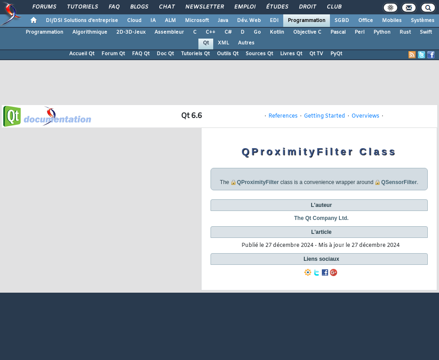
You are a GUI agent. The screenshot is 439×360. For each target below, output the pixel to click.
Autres (246, 43)
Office (365, 21)
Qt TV (316, 54)
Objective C (307, 32)
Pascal (338, 32)
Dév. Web (249, 21)
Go (257, 32)
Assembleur (169, 32)
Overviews (365, 116)
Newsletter (204, 7)
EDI (274, 21)
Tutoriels (82, 7)
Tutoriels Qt (195, 54)
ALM (170, 21)
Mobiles (392, 21)
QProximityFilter (258, 182)
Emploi (244, 7)
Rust (405, 32)
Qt (206, 43)
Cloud (134, 21)
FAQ (113, 7)
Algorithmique (89, 32)
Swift (426, 32)
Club (333, 7)
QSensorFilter (399, 182)
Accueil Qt (81, 54)
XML (223, 43)
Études (277, 7)
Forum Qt (113, 54)
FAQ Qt (140, 54)
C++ (210, 32)
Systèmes (423, 21)
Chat (166, 7)
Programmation (306, 21)
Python (382, 32)
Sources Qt (259, 54)
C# (228, 32)
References (283, 116)
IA (153, 21)
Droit (307, 7)
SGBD (341, 21)
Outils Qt (227, 54)
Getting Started (324, 116)
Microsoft (197, 21)
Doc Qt (165, 54)
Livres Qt (291, 54)
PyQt (336, 54)
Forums (44, 7)
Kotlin (277, 32)
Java (223, 21)
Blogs (139, 7)
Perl (359, 32)
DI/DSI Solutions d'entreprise (82, 21)
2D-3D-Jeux (130, 32)
